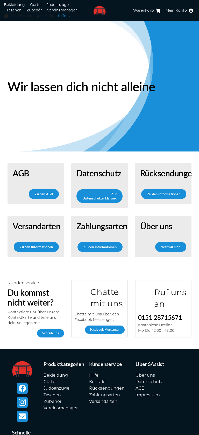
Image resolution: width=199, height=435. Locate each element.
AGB (140, 388)
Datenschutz (149, 381)
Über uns (145, 375)
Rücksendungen (107, 388)
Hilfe (93, 375)
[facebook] (22, 388)
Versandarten (103, 401)
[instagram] (22, 402)
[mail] (22, 416)
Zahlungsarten (104, 394)
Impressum (148, 394)
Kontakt (97, 381)
